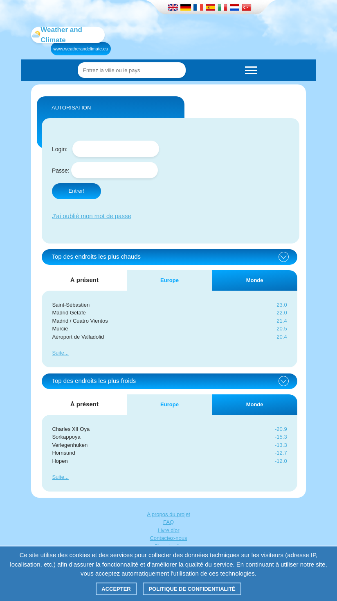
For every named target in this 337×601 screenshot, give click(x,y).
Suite (58, 353)
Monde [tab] (254, 280)
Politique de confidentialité (191, 589)
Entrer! (76, 191)
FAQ (168, 522)
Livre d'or (168, 530)
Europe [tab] (169, 280)
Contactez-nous (168, 538)
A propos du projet (168, 514)
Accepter (116, 589)
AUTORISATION (71, 108)
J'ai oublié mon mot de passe (91, 215)
